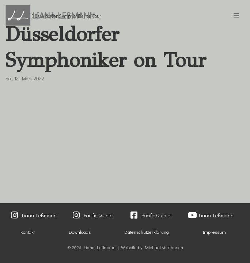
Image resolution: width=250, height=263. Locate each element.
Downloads (80, 232)
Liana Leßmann (39, 215)
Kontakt (27, 232)
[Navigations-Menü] (236, 15)
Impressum (214, 232)
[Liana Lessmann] (50, 15)
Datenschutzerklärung (146, 232)
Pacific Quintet (99, 215)
